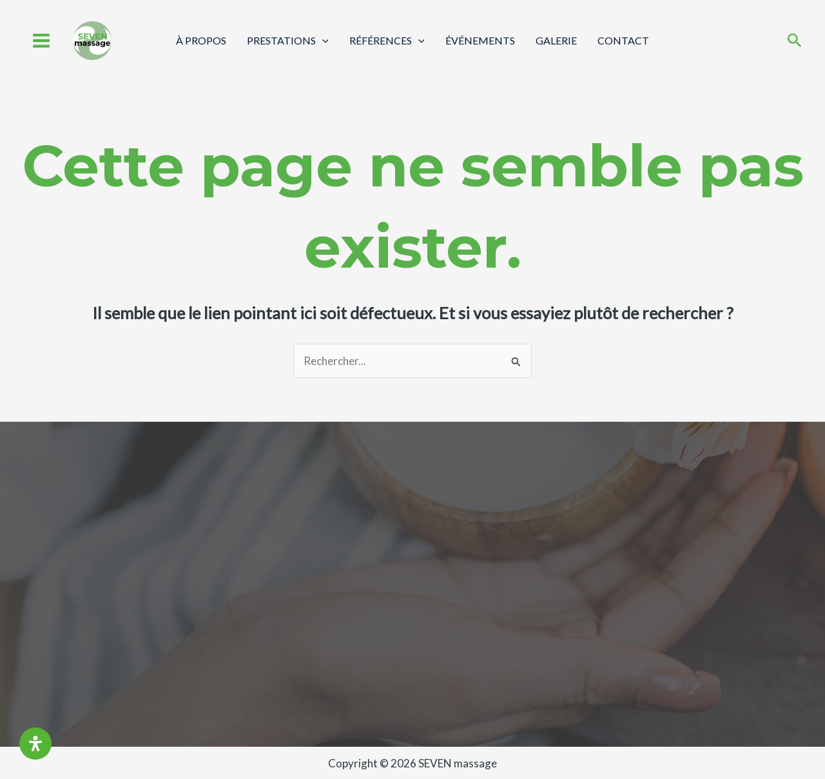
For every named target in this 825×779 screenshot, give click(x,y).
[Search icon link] (794, 41)
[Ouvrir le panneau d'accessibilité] (35, 743)
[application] (322, 40)
